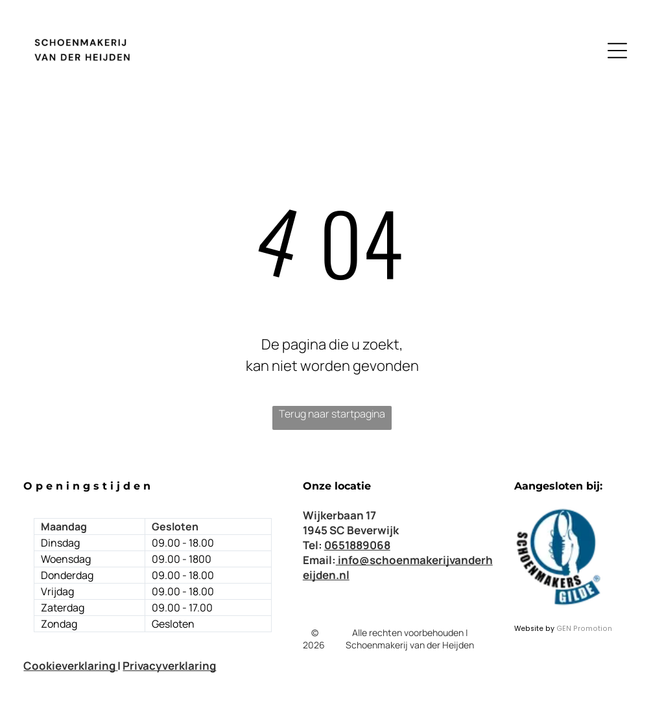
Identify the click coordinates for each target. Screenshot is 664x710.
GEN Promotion (584, 628)
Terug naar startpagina (332, 414)
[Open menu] (617, 50)
